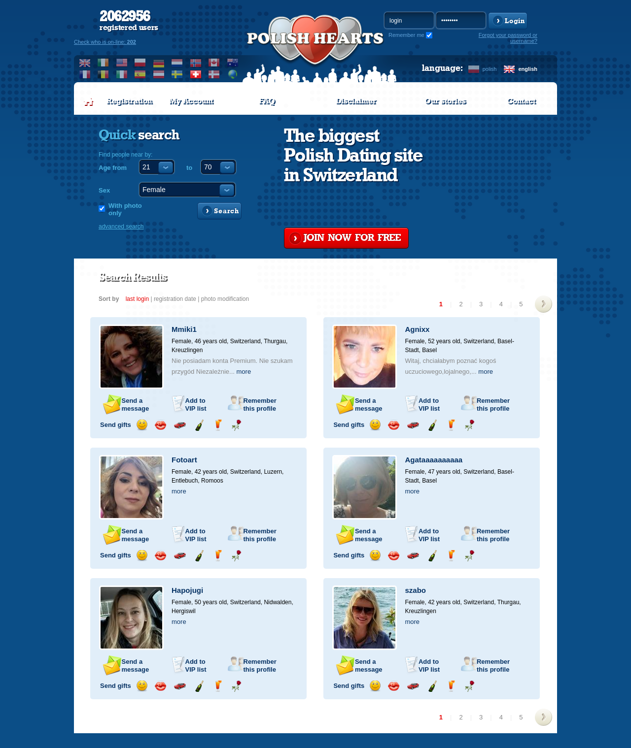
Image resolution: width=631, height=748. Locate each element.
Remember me (406, 35)
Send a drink (217, 425)
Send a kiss (160, 425)
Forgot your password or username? (508, 38)
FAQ (267, 101)
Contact (521, 101)
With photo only (125, 209)
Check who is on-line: (105, 42)
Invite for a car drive (180, 425)
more (244, 371)
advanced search (121, 226)
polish (490, 69)
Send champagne (199, 425)
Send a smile (141, 425)
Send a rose (236, 425)
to (189, 167)
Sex (104, 190)
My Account (191, 101)
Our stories (445, 101)
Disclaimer (356, 101)
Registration (129, 101)
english (527, 69)
